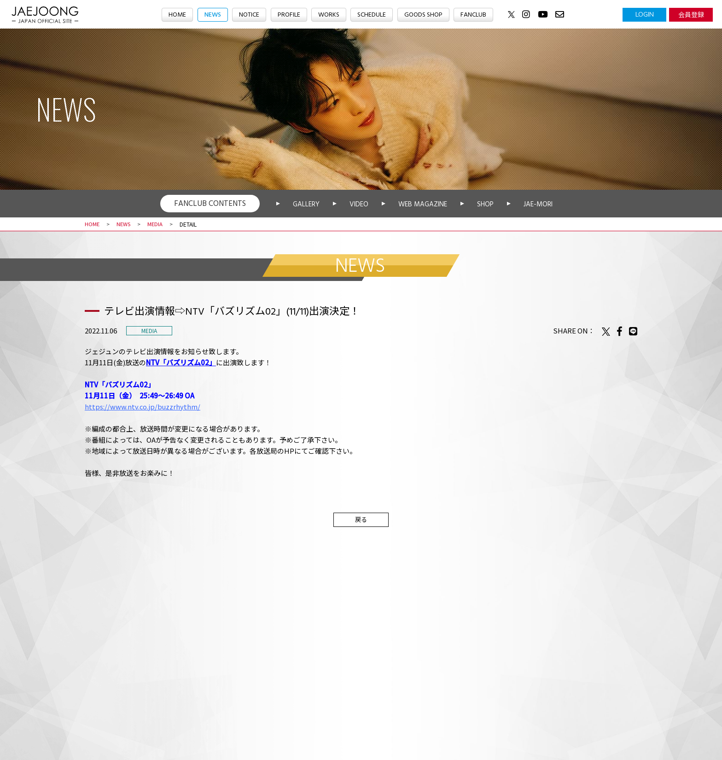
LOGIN (644, 14)
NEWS (207, 15)
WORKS (328, 15)
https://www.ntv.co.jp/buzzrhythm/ (143, 406)
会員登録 (691, 14)
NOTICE (245, 15)
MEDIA (158, 224)
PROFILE (287, 15)
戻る (361, 520)
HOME (170, 15)
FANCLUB (480, 15)
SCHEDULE (372, 15)
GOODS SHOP (427, 15)
